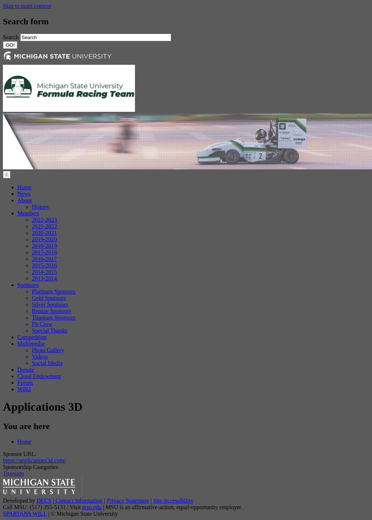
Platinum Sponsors (53, 291)
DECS (44, 501)
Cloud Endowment (39, 376)
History (40, 207)
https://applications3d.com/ (34, 460)
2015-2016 (44, 265)
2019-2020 (44, 239)
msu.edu (92, 507)
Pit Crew (42, 324)
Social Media (47, 363)
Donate (25, 370)
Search (11, 37)
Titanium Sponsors (54, 317)
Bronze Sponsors (51, 311)
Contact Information (78, 501)
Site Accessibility (173, 501)
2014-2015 (44, 272)
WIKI (24, 389)
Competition (31, 337)
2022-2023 (44, 220)
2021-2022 (44, 226)
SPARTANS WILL (25, 514)
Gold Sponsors (49, 298)
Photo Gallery (48, 350)
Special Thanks (49, 330)
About (24, 200)
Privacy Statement (128, 501)
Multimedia (31, 344)
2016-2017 (44, 259)
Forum (25, 383)
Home (24, 187)
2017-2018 (44, 252)
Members (28, 213)
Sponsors (28, 285)
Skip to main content (27, 6)
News (23, 194)
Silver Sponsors (50, 304)
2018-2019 (44, 246)
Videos (40, 357)
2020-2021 (44, 233)
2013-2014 (44, 278)
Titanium (13, 473)
